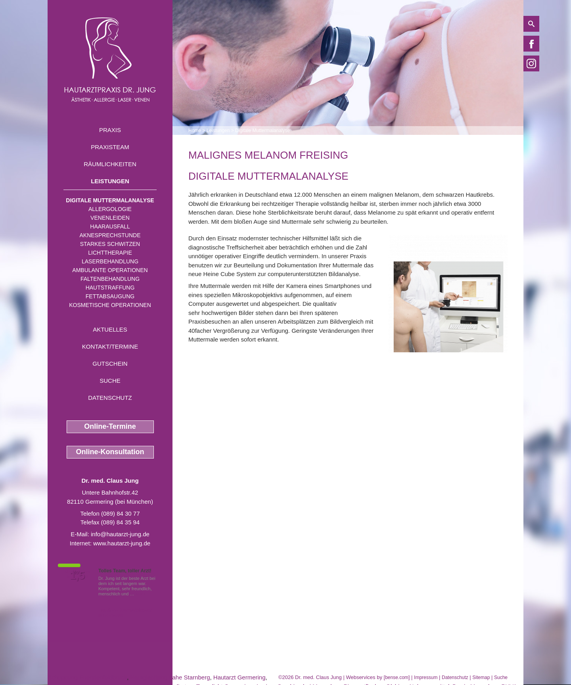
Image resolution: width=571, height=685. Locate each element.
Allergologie (110, 209)
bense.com (396, 677)
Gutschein (109, 363)
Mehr (141, 593)
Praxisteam (110, 147)
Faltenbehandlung (110, 279)
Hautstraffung (110, 287)
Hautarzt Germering (239, 677)
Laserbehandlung (110, 261)
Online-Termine (110, 426)
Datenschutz (110, 397)
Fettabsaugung (110, 296)
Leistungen (110, 181)
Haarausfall (110, 226)
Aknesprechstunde (109, 235)
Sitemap (481, 677)
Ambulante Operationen (110, 270)
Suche (110, 380)
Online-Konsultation (110, 452)
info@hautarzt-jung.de (120, 534)
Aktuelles (110, 329)
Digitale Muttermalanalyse (110, 200)
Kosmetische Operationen (110, 305)
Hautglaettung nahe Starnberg (170, 677)
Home (194, 130)
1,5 (77, 575)
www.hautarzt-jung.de (121, 543)
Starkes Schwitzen (110, 244)
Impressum (425, 677)
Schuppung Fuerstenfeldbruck (87, 677)
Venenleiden (110, 218)
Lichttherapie (110, 252)
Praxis (110, 130)
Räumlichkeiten (110, 164)
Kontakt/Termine (110, 346)
